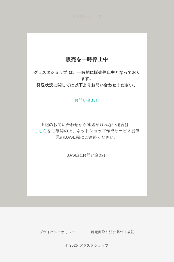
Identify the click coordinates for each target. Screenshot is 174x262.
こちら (41, 130)
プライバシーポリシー (57, 232)
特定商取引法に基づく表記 (113, 232)
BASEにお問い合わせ (87, 155)
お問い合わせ (87, 100)
